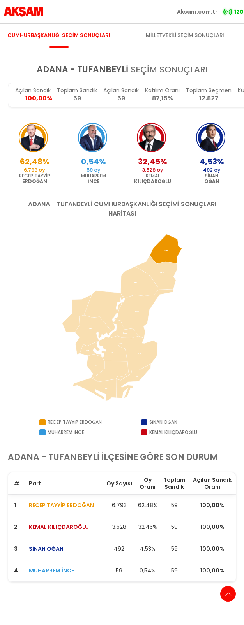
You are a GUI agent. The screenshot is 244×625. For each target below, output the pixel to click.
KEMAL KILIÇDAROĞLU (59, 527)
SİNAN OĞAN (46, 549)
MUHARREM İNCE (51, 570)
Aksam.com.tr (197, 11)
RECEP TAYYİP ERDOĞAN (61, 505)
